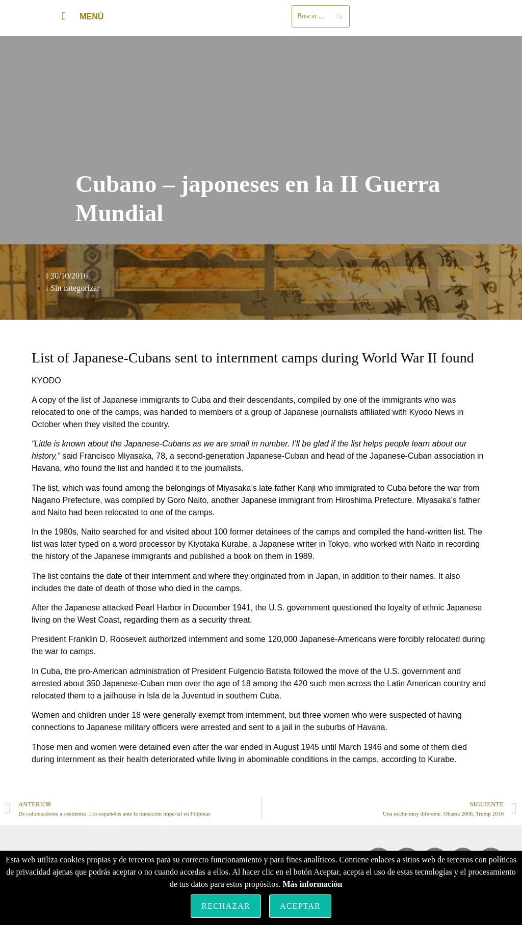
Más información (312, 884)
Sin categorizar (74, 288)
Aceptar (300, 906)
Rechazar (225, 906)
